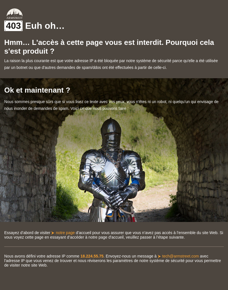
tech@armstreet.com (180, 256)
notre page (65, 232)
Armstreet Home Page (14, 13)
